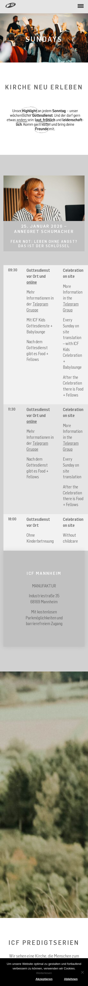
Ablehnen (71, 979)
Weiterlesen (44, 973)
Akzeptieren (44, 979)
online (31, 282)
